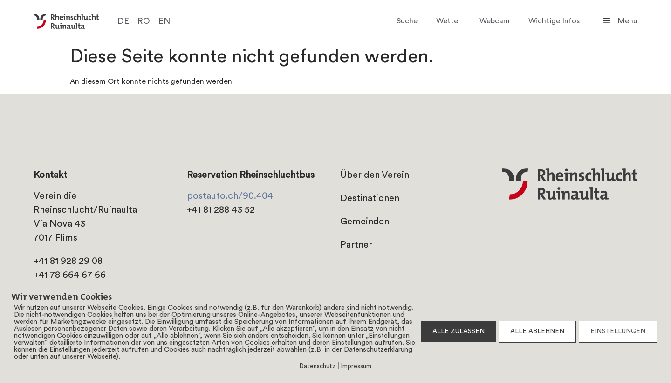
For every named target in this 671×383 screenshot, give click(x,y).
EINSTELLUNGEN (617, 331)
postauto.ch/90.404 (230, 196)
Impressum (356, 366)
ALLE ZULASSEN (458, 331)
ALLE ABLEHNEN (537, 331)
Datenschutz (318, 366)
